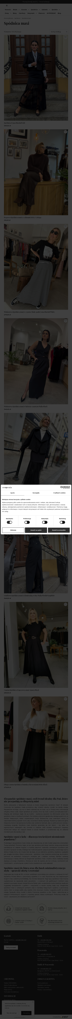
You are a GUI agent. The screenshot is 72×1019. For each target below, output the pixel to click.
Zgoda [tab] (12, 493)
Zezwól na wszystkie (59, 530)
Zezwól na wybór (36, 530)
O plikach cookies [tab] (59, 493)
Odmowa (13, 530)
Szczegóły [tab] (36, 493)
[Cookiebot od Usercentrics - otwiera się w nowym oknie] (62, 487)
